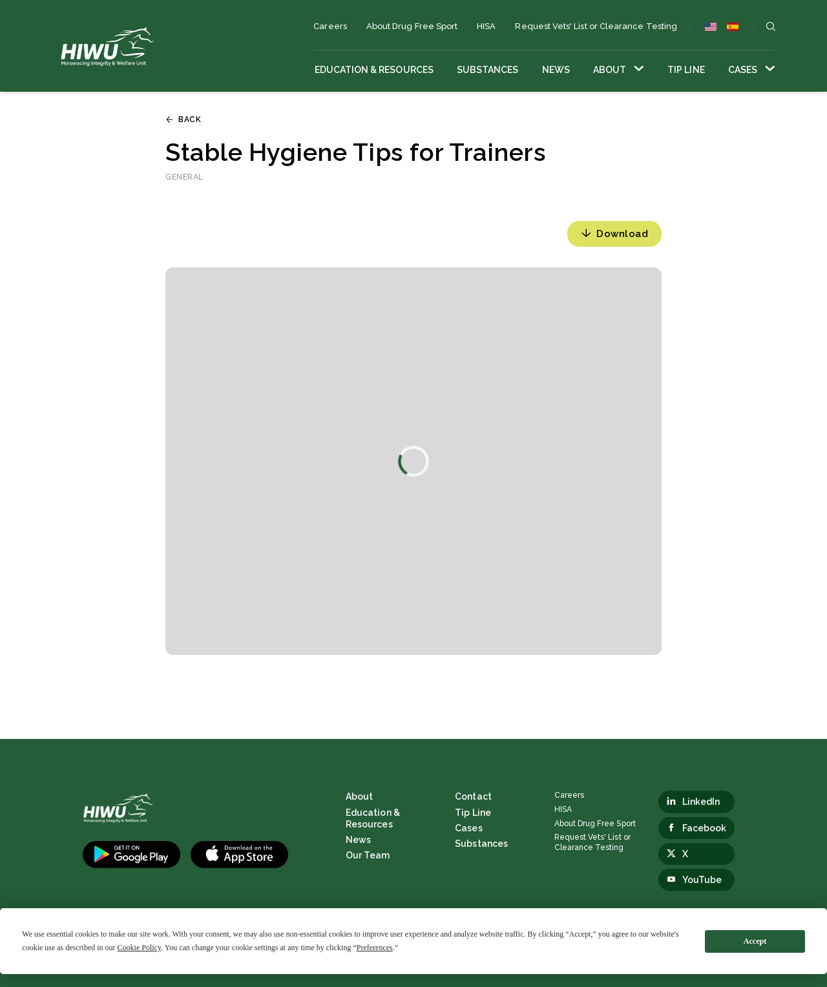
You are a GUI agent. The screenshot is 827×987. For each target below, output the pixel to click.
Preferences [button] (375, 947)
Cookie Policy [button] (140, 947)
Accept (755, 941)
